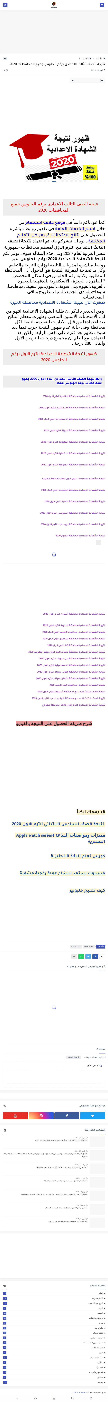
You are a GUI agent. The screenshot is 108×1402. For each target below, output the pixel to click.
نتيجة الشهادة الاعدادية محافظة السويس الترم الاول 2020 (72, 513)
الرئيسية (100, 59)
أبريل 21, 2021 (80, 1219)
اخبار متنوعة (85, 59)
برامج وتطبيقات (53, 1318)
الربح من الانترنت (53, 1303)
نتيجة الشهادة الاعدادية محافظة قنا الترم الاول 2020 (76, 645)
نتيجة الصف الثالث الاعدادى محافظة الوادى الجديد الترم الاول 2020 (68, 698)
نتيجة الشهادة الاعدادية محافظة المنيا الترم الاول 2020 (74, 502)
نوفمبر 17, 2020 (79, 1165)
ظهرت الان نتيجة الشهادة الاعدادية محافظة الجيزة (57, 303)
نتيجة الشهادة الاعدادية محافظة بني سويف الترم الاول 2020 (72, 659)
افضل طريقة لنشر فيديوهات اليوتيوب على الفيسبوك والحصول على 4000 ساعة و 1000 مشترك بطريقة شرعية (45, 1155)
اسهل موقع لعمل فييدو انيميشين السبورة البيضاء (66, 1208)
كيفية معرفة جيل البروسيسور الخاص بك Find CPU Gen (65, 1181)
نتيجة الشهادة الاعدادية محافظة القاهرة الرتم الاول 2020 (74, 396)
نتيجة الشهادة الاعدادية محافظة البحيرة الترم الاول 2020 (74, 625)
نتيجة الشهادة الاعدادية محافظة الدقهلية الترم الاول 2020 (73, 453)
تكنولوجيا (53, 1328)
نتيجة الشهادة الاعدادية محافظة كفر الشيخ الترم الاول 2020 (72, 408)
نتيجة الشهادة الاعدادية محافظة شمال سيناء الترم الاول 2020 (70, 678)
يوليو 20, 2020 (80, 1192)
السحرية (96, 842)
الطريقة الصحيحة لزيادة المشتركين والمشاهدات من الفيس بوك (61, 1141)
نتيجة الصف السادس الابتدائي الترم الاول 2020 (58, 824)
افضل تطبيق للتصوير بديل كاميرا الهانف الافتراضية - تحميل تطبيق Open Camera (54, 1195)
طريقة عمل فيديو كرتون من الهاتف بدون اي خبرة (68, 1222)
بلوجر (53, 1323)
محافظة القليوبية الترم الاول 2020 (59, 442)
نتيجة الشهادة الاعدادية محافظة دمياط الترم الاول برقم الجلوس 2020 (66, 652)
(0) (5, 71)
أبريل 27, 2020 (80, 1138)
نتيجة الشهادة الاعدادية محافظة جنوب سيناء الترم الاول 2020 (71, 672)
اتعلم (53, 1293)
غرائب (53, 1362)
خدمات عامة (75, 947)
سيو (53, 1352)
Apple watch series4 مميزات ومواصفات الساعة (60, 835)
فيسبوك (53, 1367)
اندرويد (53, 1313)
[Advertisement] (54, 32)
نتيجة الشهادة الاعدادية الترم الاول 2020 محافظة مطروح (73, 705)
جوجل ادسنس (53, 1337)
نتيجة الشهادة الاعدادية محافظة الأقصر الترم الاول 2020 (73, 632)
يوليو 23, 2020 (80, 1205)
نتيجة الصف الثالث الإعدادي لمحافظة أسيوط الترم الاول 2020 (71, 692)
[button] (95, 956)
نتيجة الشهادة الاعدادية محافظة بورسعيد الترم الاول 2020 (73, 524)
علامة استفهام (53, 1357)
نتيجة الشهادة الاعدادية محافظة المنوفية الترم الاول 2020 (73, 465)
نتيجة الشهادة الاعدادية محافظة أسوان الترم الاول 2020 (74, 614)
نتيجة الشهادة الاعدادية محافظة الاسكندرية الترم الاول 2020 (71, 419)
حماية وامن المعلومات (53, 1342)
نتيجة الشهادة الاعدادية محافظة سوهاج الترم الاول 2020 (73, 639)
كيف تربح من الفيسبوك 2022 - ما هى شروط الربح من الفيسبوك (61, 1168)
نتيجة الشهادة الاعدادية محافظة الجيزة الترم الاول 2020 (74, 431)
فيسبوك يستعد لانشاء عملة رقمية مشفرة (62, 873)
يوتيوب (53, 1382)
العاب (53, 1308)
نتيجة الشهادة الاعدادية (91, 442)
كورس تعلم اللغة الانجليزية (78, 856)
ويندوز (53, 1377)
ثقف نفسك (53, 1333)
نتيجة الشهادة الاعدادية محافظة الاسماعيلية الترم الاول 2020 (71, 665)
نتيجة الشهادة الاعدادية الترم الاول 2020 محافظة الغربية (73, 479)
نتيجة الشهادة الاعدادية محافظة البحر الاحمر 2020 (77, 685)
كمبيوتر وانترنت (53, 1372)
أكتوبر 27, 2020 (80, 1151)
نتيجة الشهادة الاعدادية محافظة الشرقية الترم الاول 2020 (73, 490)
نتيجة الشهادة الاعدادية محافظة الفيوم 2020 (80, 536)
